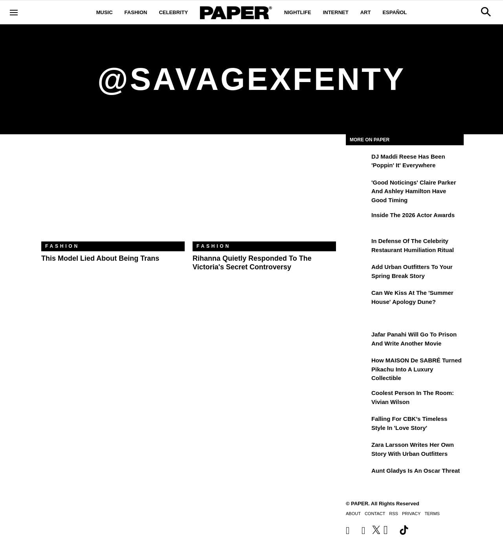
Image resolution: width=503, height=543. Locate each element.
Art (365, 12)
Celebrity (173, 12)
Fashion (136, 12)
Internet (336, 12)
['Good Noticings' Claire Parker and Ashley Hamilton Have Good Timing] (357, 188)
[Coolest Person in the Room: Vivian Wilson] (357, 398)
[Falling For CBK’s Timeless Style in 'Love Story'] (357, 424)
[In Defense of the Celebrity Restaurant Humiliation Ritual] (357, 246)
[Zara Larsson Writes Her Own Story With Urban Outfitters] (357, 450)
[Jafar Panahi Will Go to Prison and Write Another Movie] (357, 340)
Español (394, 12)
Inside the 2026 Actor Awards (413, 215)
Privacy (411, 513)
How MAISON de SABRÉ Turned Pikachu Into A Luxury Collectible (416, 369)
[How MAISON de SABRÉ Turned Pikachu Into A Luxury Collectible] (357, 366)
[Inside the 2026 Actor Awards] (357, 220)
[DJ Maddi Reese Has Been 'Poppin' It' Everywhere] (357, 162)
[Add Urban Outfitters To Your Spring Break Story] (357, 272)
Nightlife (297, 12)
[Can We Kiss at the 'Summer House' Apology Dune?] (357, 298)
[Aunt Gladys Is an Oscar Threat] (357, 476)
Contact (375, 513)
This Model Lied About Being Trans (100, 258)
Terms (432, 513)
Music (104, 12)
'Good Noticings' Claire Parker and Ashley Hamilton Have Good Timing (413, 191)
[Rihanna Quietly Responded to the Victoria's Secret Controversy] (264, 193)
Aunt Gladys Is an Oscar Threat (415, 470)
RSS (393, 513)
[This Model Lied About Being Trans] (113, 193)
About (353, 513)
